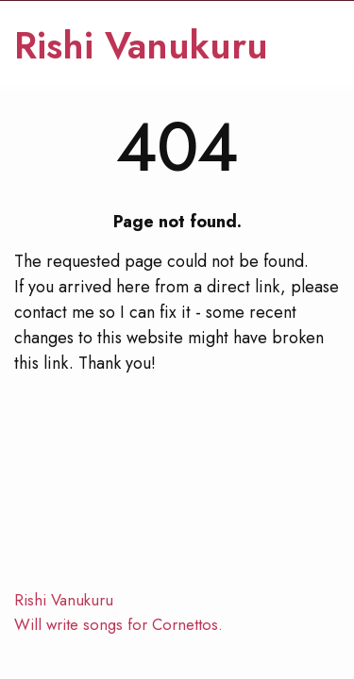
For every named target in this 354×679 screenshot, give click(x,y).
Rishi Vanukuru (141, 46)
